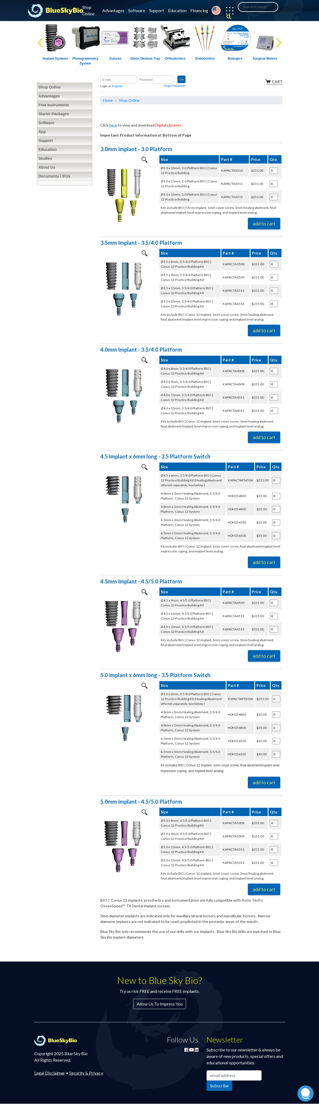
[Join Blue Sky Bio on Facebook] (186, 1049)
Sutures (115, 58)
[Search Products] (258, 7)
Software (136, 10)
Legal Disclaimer (49, 1072)
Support (156, 10)
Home (108, 100)
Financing (199, 10)
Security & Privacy (86, 1072)
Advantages (113, 10)
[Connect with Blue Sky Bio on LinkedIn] (196, 1049)
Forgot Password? (175, 85)
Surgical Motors (265, 58)
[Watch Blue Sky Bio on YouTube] (192, 1049)
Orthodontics (175, 58)
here (113, 125)
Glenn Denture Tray (145, 58)
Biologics (235, 58)
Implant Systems (55, 58)
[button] (227, 11)
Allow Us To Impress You (160, 1003)
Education (177, 10)
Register (117, 86)
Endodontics (205, 58)
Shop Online (88, 10)
